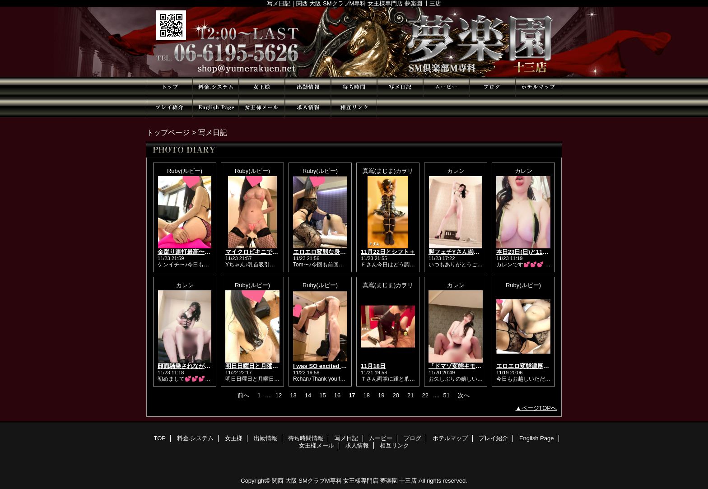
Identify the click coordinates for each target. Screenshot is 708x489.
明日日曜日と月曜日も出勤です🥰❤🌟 (276, 366)
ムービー (446, 87)
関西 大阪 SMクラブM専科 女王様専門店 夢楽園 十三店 (344, 480)
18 (366, 395)
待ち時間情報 (354, 87)
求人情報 (308, 107)
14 (308, 395)
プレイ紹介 (170, 107)
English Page (216, 107)
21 (410, 395)
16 (337, 395)
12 (278, 395)
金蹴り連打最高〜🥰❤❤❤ (192, 251)
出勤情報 (308, 87)
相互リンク (354, 107)
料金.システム (216, 87)
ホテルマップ (538, 87)
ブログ (492, 87)
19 (381, 395)
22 (425, 395)
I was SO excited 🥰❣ (323, 366)
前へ (243, 395)
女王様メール (262, 107)
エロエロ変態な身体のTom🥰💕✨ (339, 251)
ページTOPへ (539, 408)
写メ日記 (400, 87)
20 (396, 395)
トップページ (168, 132)
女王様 (262, 87)
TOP (170, 87)
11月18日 (373, 366)
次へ (464, 395)
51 (446, 395)
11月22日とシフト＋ (388, 251)
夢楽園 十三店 (354, 42)
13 (293, 395)
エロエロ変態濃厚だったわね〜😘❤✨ (547, 366)
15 (322, 395)
